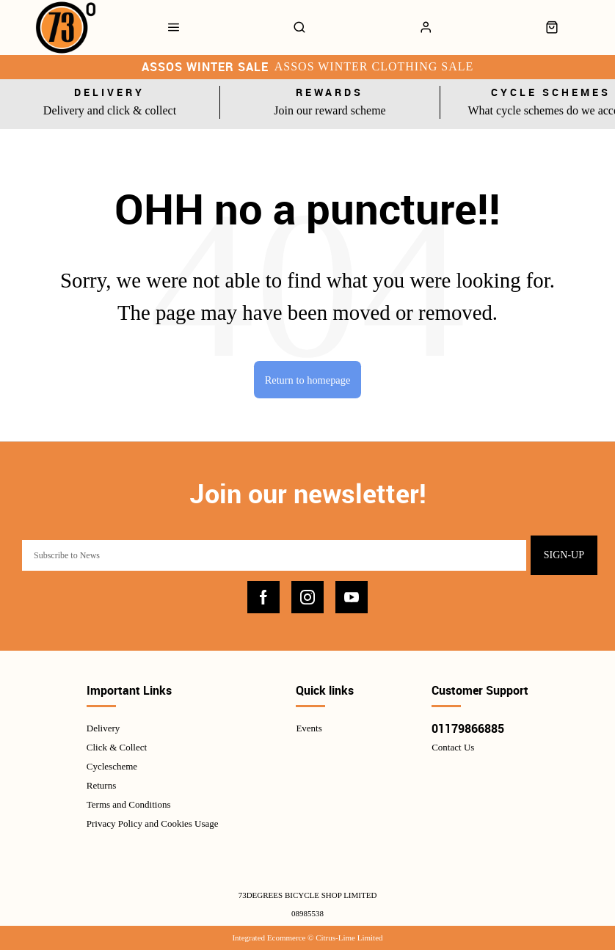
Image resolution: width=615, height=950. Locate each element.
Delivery (103, 728)
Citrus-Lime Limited (349, 937)
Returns (101, 785)
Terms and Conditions (129, 804)
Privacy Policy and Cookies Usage (153, 823)
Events (308, 728)
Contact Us (453, 747)
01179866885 (468, 728)
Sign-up (564, 554)
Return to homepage (308, 380)
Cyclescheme (112, 766)
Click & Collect (117, 747)
